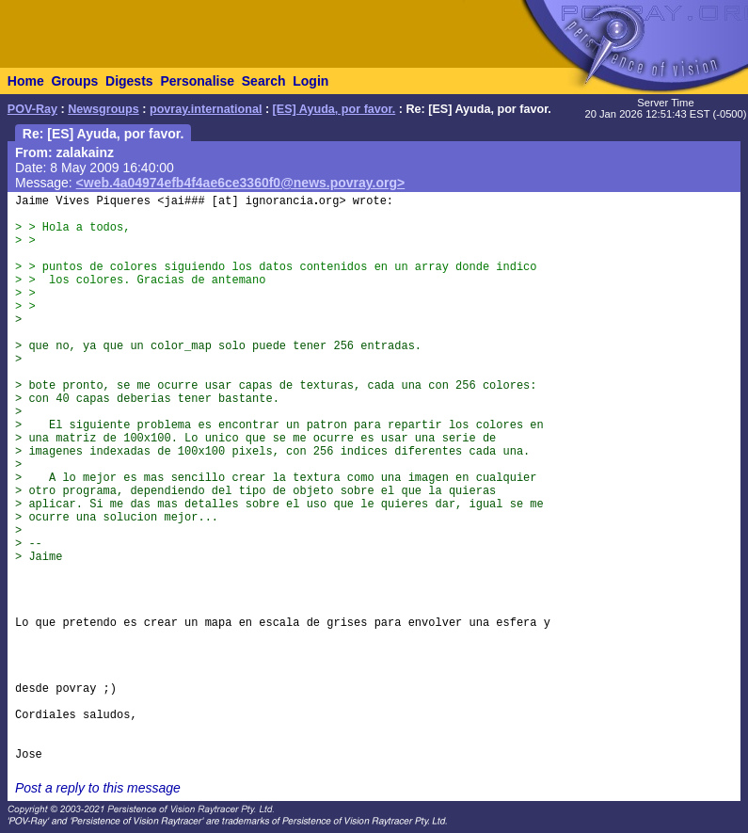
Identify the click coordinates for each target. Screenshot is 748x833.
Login (310, 80)
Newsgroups (103, 109)
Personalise (197, 80)
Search (264, 80)
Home (26, 80)
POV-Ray (32, 109)
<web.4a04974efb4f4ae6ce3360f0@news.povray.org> (241, 182)
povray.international (206, 109)
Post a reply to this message (98, 787)
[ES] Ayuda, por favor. (334, 109)
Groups (74, 80)
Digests (129, 80)
